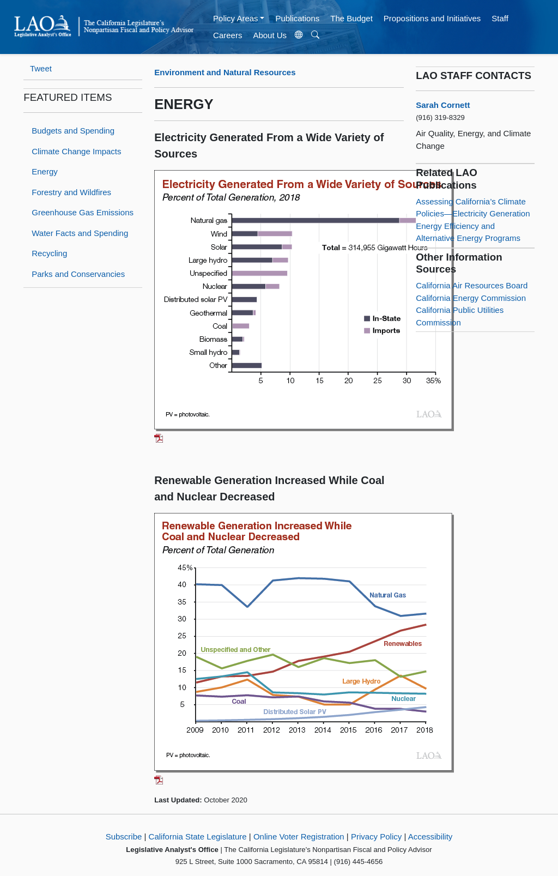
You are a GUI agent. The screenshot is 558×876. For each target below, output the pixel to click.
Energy (45, 171)
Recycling (49, 253)
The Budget (351, 18)
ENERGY (183, 104)
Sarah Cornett (443, 105)
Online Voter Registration (298, 836)
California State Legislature (198, 836)
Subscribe (124, 836)
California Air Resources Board (471, 285)
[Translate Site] (299, 35)
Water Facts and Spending (80, 233)
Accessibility (430, 836)
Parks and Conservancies (78, 274)
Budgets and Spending (73, 130)
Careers (227, 35)
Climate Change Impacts (76, 151)
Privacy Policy (376, 836)
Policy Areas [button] (235, 18)
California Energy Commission (471, 298)
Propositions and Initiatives (432, 18)
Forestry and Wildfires (71, 192)
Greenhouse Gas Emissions (83, 212)
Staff (500, 18)
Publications (297, 18)
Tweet (41, 68)
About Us (270, 35)
